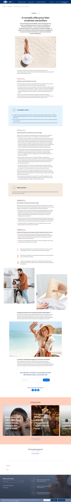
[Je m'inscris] (22, 481)
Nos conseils (57, 1)
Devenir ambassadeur (64, 1)
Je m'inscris (46, 379)
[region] (35, 500)
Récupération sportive (22, 1)
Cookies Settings (47, 500)
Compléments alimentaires (41, 1)
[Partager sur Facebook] (33, 390)
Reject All (54, 500)
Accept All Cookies (62, 500)
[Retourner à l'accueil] (8, 2)
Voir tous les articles (35, 438)
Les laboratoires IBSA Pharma (8, 485)
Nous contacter (6, 487)
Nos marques (52, 1)
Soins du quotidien (31, 1)
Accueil (4, 6)
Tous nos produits (35, 453)
